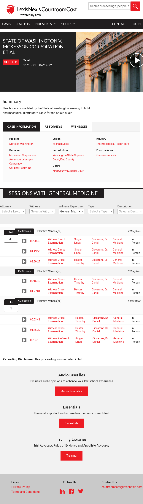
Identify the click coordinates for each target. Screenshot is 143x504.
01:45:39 (35, 329)
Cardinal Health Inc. (20, 167)
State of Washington (21, 143)
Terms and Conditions (25, 492)
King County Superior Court (68, 170)
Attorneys (53, 127)
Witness (34, 206)
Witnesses (79, 127)
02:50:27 (35, 261)
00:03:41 (35, 319)
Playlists (22, 24)
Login (136, 24)
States (66, 24)
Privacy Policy (20, 487)
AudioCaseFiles (71, 391)
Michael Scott (61, 143)
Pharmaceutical (105, 143)
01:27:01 (35, 291)
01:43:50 (35, 251)
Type (91, 206)
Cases (6, 24)
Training (71, 455)
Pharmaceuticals (106, 155)
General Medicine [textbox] (71, 211)
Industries (43, 24)
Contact (119, 24)
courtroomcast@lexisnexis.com (121, 487)
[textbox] (13, 211)
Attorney (5, 206)
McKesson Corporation (22, 155)
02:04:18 (35, 340)
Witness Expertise (71, 206)
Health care (122, 143)
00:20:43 (35, 241)
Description (124, 206)
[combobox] (13, 211)
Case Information (21, 127)
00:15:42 (35, 280)
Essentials (71, 423)
